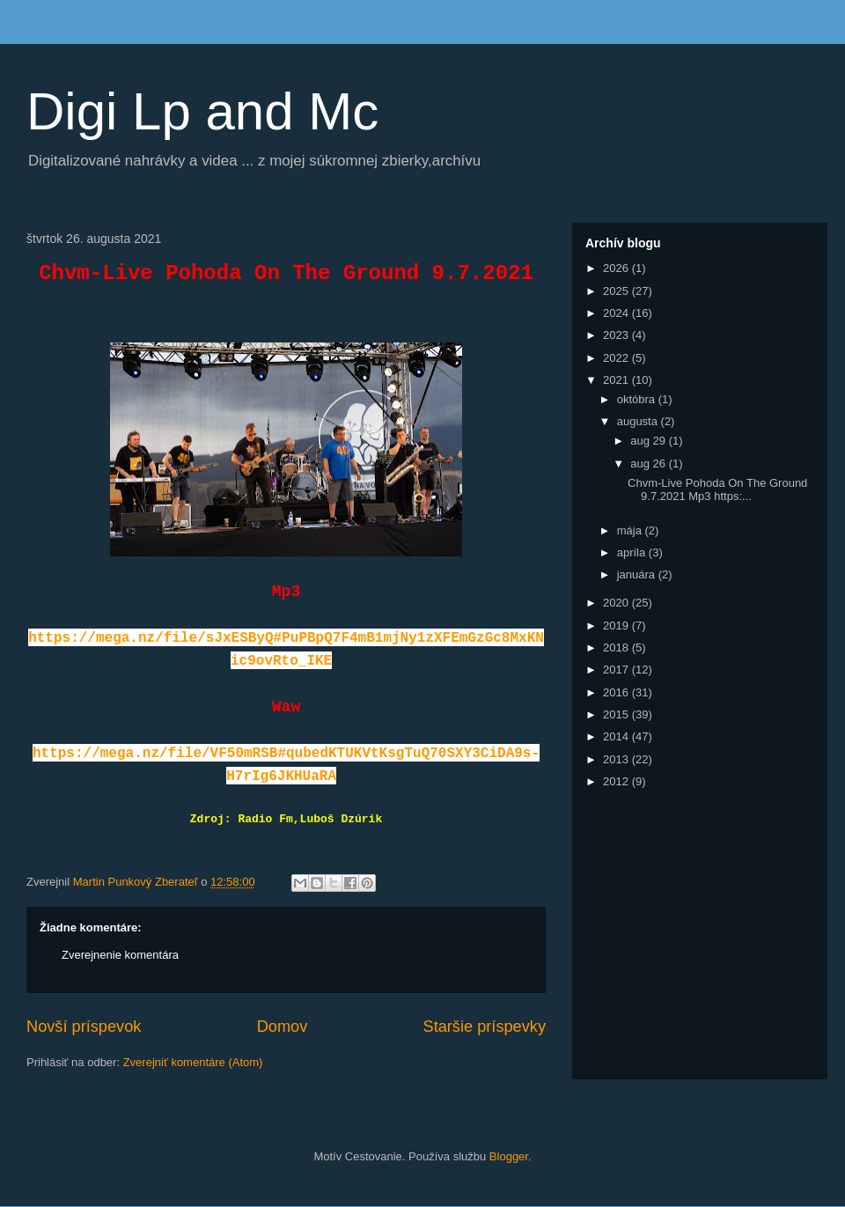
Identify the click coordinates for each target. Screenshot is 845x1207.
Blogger (508, 1156)
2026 (617, 268)
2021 (617, 379)
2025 (617, 291)
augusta (639, 421)
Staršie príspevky (485, 1026)
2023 (617, 335)
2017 (617, 669)
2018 (617, 647)
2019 (617, 625)
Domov (282, 1026)
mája (631, 530)
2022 (617, 357)
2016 (617, 692)
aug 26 (649, 463)
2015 (617, 714)
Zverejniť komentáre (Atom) (193, 1062)
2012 (617, 781)
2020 (617, 602)
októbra (637, 399)
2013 (617, 759)
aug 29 (649, 440)
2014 (617, 736)
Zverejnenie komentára (120, 954)
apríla (633, 552)
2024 (617, 313)
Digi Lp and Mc (202, 111)
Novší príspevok (83, 1026)
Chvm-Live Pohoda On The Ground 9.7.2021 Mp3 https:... (717, 490)
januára (637, 574)
